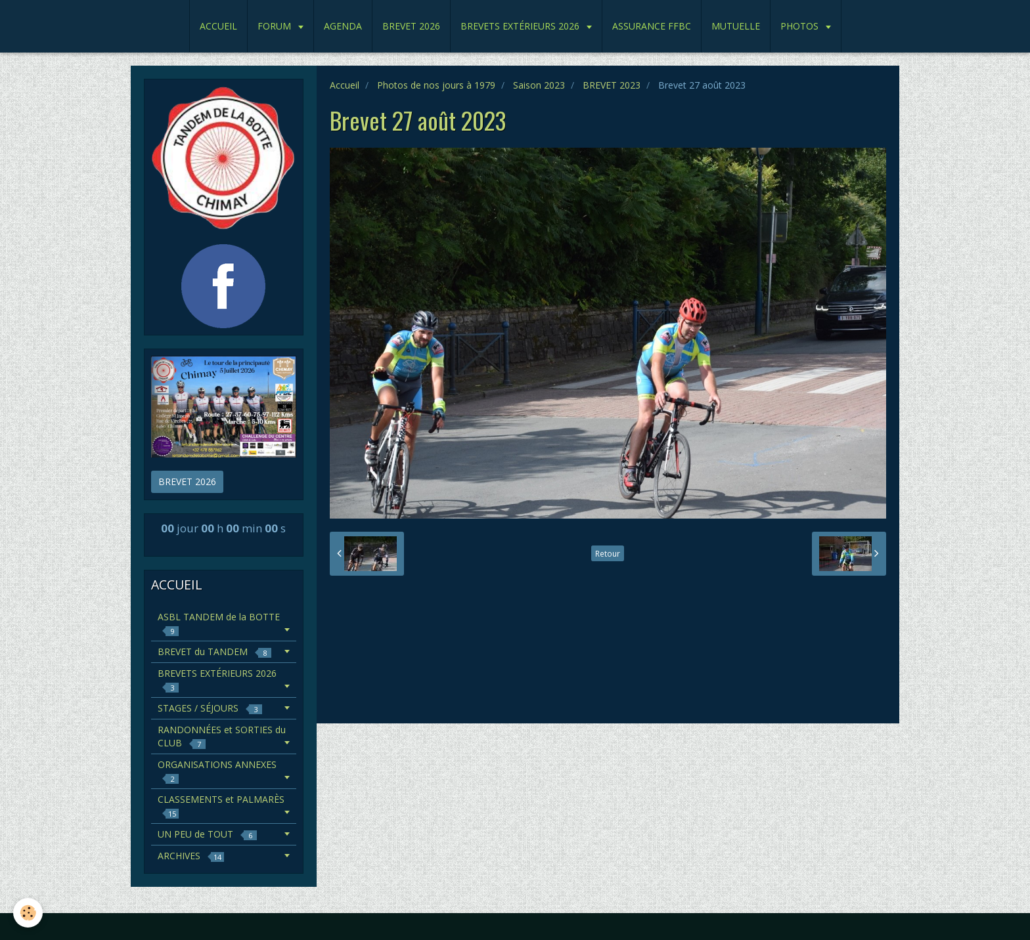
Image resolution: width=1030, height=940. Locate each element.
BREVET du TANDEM (214, 651)
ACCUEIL (218, 26)
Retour (607, 553)
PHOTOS (800, 26)
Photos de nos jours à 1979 (436, 85)
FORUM (276, 26)
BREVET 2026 (411, 26)
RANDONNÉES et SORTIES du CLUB (222, 736)
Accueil (344, 85)
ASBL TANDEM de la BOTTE (219, 623)
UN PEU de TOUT (207, 834)
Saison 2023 (539, 85)
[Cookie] (28, 913)
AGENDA (343, 26)
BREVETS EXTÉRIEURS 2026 (521, 26)
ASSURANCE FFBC (651, 26)
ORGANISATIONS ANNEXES (217, 771)
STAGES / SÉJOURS (210, 708)
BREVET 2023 (611, 85)
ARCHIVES (191, 855)
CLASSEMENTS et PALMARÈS (221, 806)
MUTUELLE (735, 26)
